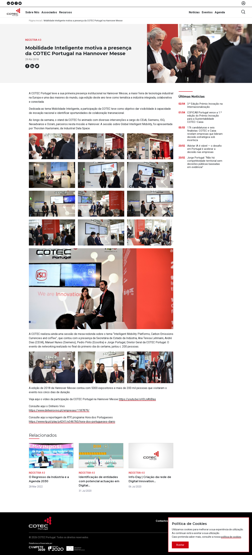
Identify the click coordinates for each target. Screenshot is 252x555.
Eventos (207, 12)
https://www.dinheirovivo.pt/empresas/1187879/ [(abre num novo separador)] (59, 410)
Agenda (220, 12)
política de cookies (231, 536)
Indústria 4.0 (33, 39)
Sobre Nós (32, 12)
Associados (49, 12)
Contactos (162, 520)
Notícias (194, 12)
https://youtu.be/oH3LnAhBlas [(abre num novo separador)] (137, 399)
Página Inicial (35, 20)
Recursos (65, 12)
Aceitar (180, 544)
